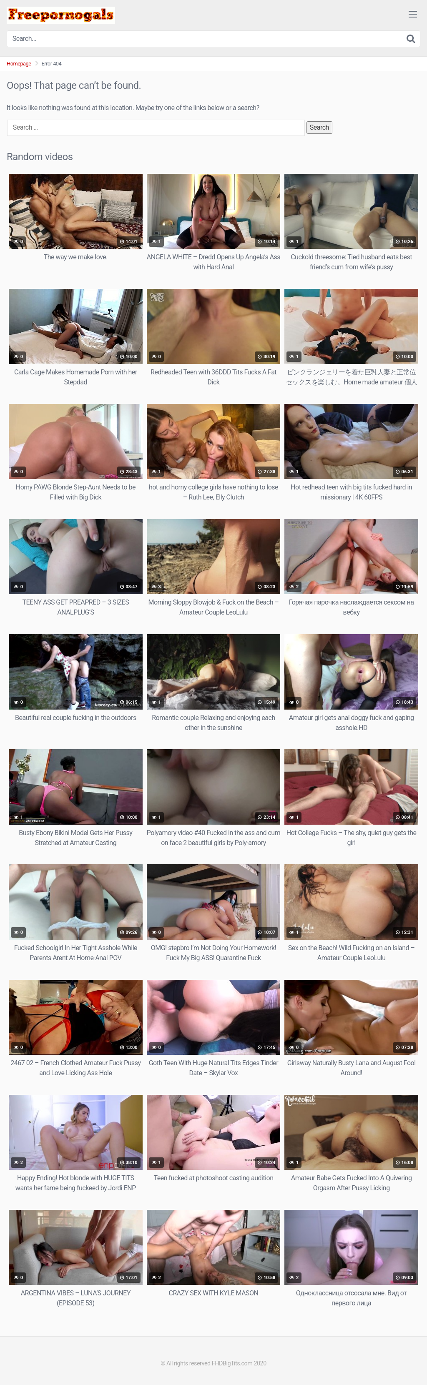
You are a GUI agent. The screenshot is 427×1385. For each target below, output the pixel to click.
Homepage (19, 63)
